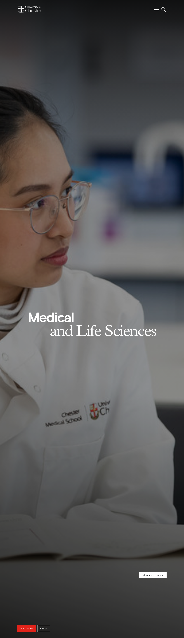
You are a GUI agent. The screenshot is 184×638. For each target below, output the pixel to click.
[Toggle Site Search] (163, 9)
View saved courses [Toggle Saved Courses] (153, 575)
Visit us (43, 628)
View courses (26, 628)
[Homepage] (29, 9)
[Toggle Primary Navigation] (156, 9)
